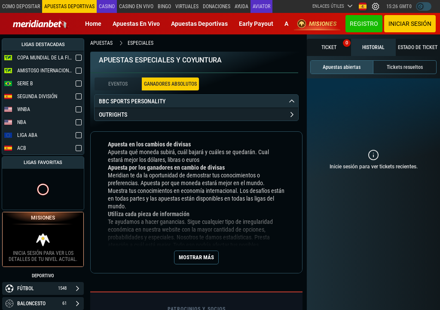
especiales (140, 43)
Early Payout (256, 23)
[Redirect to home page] (41, 23)
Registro (364, 23)
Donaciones (216, 6)
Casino (107, 6)
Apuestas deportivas (199, 23)
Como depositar (21, 6)
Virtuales (187, 6)
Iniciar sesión (409, 23)
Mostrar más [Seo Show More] (196, 257)
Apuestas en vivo (136, 23)
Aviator (261, 6)
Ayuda (241, 6)
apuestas (101, 43)
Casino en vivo (136, 6)
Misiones (317, 23)
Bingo (164, 6)
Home (93, 23)
